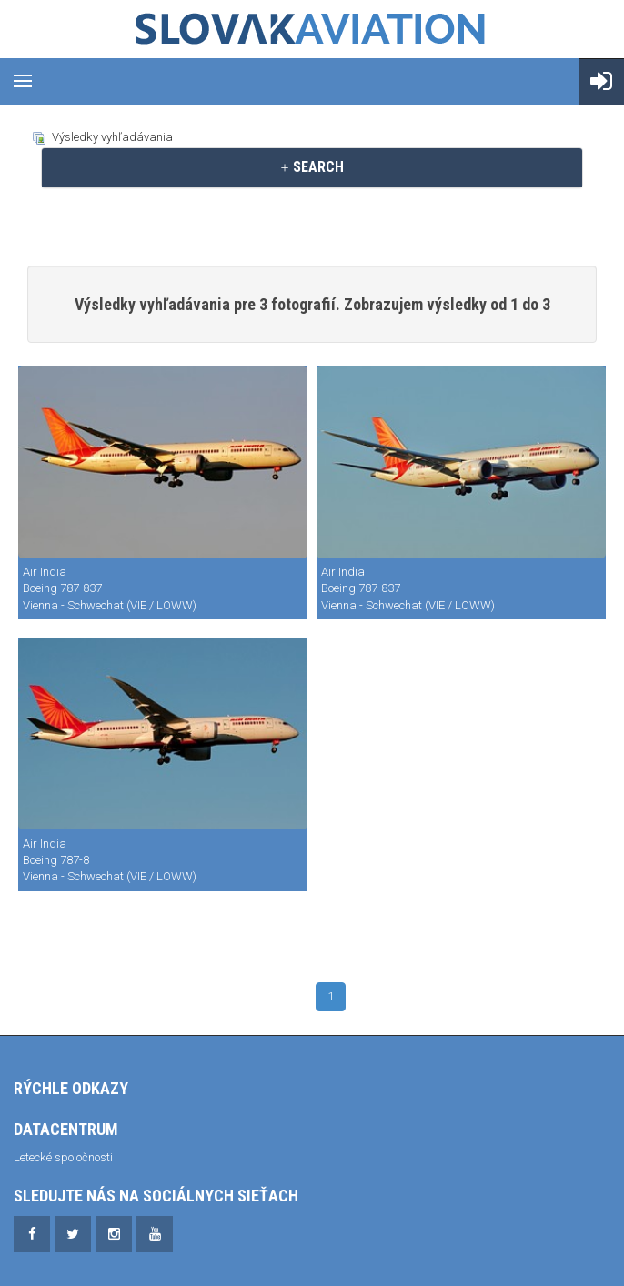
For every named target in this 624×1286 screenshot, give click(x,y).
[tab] (312, 167)
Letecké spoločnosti (63, 1157)
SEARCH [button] (311, 167)
